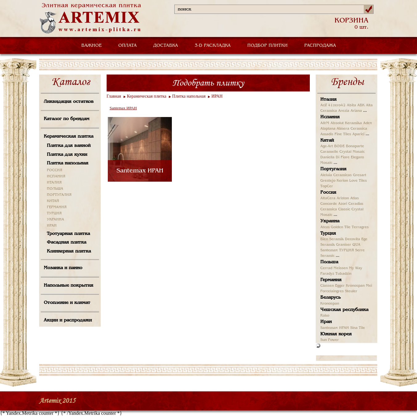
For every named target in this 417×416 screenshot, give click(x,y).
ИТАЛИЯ (54, 182)
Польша (329, 262)
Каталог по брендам (66, 119)
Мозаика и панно (63, 268)
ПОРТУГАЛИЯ (59, 195)
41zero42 (337, 105)
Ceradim (355, 204)
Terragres (360, 227)
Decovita (352, 239)
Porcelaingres (332, 291)
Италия (328, 99)
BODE (339, 146)
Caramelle (329, 152)
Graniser (343, 245)
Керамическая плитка (68, 136)
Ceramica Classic (335, 209)
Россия (328, 192)
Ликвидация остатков (69, 101)
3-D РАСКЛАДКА (213, 45)
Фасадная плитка (66, 242)
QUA (356, 245)
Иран (326, 322)
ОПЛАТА (127, 45)
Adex (367, 123)
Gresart (359, 175)
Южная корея (336, 334)
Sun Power (329, 340)
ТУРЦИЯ (54, 213)
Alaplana (327, 129)
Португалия (333, 169)
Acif (323, 105)
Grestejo (327, 181)
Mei (369, 286)
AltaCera (327, 198)
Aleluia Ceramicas (336, 175)
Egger (340, 286)
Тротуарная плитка (68, 234)
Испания (330, 117)
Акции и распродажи (68, 320)
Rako (324, 315)
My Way (355, 268)
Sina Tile (357, 328)
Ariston (343, 198)
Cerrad (326, 268)
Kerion (342, 181)
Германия (331, 280)
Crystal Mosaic (352, 152)
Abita (351, 105)
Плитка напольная (67, 163)
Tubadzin (343, 274)
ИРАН (52, 226)
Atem (325, 227)
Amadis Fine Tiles (335, 134)
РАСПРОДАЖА (320, 45)
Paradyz (327, 274)
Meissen (341, 268)
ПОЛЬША (55, 189)
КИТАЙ (53, 201)
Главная (114, 96)
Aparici (358, 134)
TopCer (326, 186)
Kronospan (355, 286)
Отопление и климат (67, 303)
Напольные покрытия (68, 285)
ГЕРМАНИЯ (57, 207)
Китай (327, 140)
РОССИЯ (54, 170)
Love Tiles (358, 181)
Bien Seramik (332, 239)
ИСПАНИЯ (56, 176)
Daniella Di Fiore (335, 157)
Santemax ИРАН (123, 108)
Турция (328, 233)
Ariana (356, 111)
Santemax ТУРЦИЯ (337, 250)
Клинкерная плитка (69, 251)
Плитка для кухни (67, 154)
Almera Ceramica (352, 129)
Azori (342, 204)
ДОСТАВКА (165, 45)
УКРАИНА (55, 219)
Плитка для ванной (69, 145)
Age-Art (326, 146)
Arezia (343, 111)
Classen (327, 286)
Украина (329, 221)
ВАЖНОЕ (91, 45)
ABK (361, 105)
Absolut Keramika (346, 123)
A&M (324, 123)
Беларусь (330, 297)
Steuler (351, 291)
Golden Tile (340, 227)
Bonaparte (355, 146)
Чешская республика (344, 310)
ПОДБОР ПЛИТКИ (267, 45)
